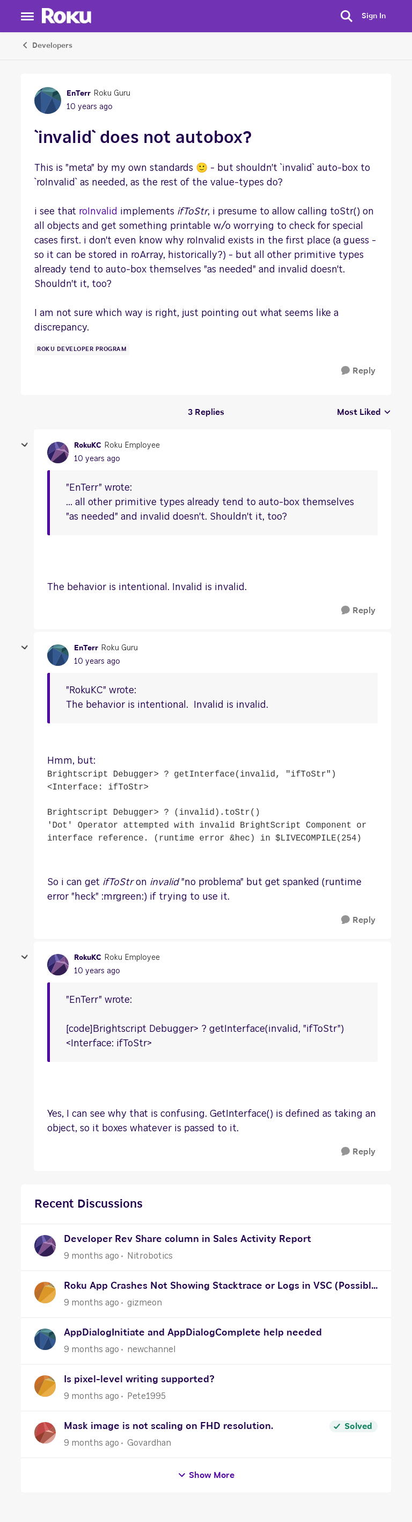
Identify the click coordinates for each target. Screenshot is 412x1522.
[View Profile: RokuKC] (58, 452)
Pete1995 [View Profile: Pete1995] (146, 1396)
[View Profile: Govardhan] (45, 1433)
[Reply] (358, 371)
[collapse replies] (24, 445)
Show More (206, 1475)
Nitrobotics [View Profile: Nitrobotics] (150, 1256)
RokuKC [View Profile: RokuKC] (87, 445)
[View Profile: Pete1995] (45, 1386)
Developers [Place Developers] (46, 45)
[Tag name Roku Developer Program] (81, 349)
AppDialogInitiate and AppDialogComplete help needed (193, 1333)
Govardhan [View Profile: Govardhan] (149, 1443)
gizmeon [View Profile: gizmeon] (144, 1302)
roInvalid (98, 212)
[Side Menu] (27, 16)
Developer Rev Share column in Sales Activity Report (187, 1239)
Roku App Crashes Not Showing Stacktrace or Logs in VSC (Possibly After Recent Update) (220, 1287)
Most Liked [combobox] (364, 413)
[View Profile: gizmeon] (45, 1292)
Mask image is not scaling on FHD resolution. (168, 1426)
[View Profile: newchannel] (45, 1339)
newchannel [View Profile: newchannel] (151, 1349)
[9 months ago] (91, 1256)
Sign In (374, 16)
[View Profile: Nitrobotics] (45, 1246)
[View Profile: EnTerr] (47, 100)
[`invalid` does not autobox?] (97, 459)
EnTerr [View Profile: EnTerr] (79, 93)
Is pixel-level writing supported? (139, 1379)
